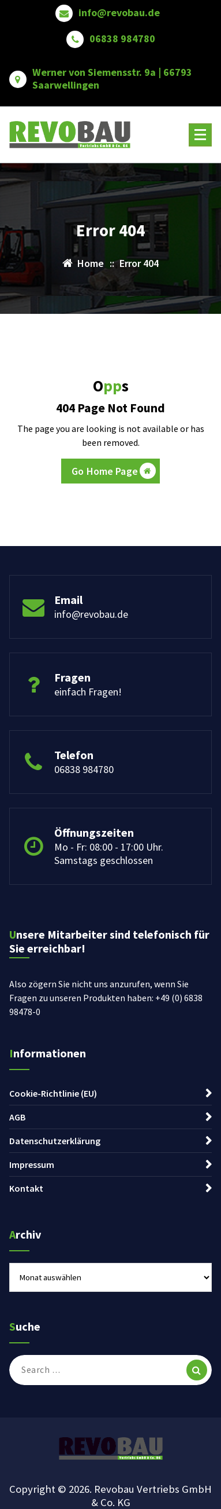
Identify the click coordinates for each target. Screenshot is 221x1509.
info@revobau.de (119, 12)
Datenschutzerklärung (54, 1141)
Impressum (31, 1164)
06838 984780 (122, 38)
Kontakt (26, 1188)
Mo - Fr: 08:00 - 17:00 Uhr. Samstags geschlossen (108, 853)
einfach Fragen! (88, 691)
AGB (17, 1117)
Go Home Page (114, 471)
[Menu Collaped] (200, 134)
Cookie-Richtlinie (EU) (53, 1093)
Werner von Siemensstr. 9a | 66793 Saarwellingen (112, 78)
